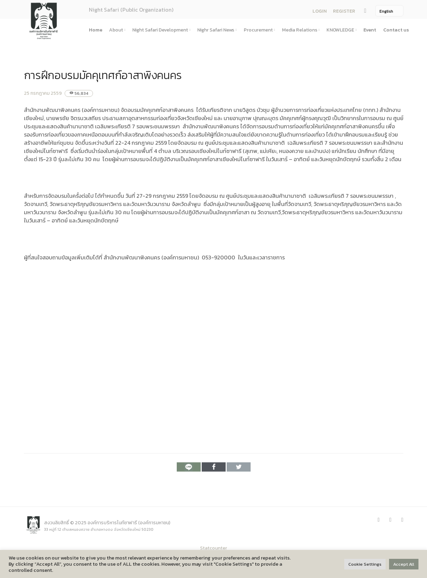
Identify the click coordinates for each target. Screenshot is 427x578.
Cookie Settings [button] (365, 564)
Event (369, 30)
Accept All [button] (403, 564)
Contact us (396, 30)
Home (95, 30)
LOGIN (319, 11)
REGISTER (344, 11)
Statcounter (213, 548)
